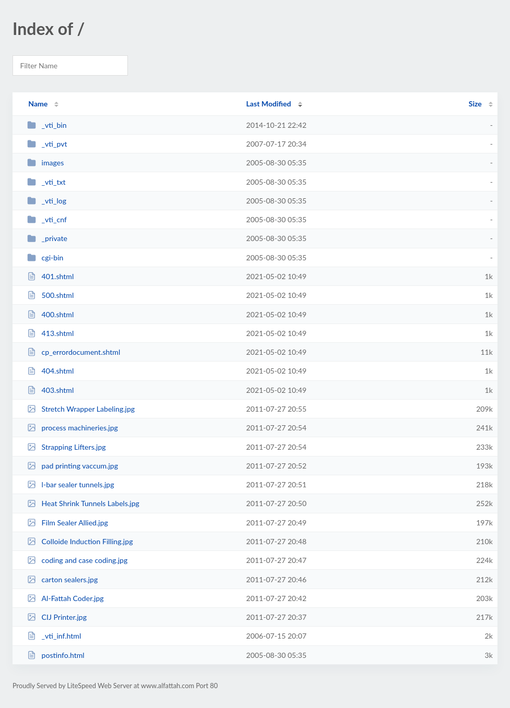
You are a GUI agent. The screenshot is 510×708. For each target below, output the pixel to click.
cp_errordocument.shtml (73, 351)
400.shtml (50, 314)
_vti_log (46, 200)
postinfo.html (56, 655)
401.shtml (50, 276)
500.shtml (50, 295)
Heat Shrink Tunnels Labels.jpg (83, 503)
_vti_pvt (47, 143)
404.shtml (50, 370)
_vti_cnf (47, 219)
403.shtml (50, 390)
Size (475, 103)
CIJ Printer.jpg (57, 617)
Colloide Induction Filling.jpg (80, 541)
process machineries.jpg (72, 427)
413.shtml (50, 333)
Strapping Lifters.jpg (66, 446)
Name (38, 103)
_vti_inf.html (54, 635)
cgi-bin (45, 257)
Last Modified (268, 103)
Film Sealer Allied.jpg (67, 522)
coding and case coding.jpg (77, 560)
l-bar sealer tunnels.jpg (70, 484)
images (45, 162)
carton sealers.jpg (62, 579)
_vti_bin (46, 125)
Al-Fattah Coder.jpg (65, 598)
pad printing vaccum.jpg (72, 465)
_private (47, 238)
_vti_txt (46, 181)
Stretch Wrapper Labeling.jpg (81, 408)
